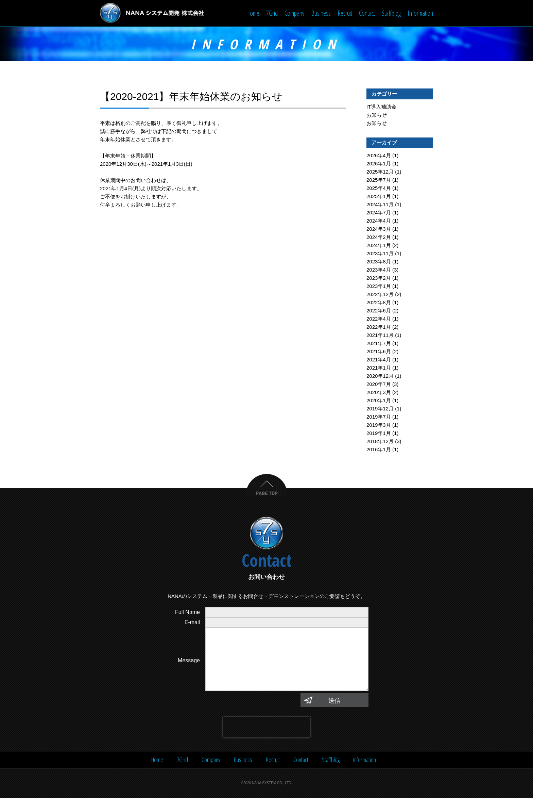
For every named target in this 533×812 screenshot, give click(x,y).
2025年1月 (378, 197)
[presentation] (266, 741)
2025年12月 (380, 172)
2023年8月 (378, 262)
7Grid (272, 13)
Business (321, 13)
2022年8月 (378, 303)
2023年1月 (378, 287)
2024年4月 (378, 221)
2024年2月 (378, 238)
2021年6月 (378, 352)
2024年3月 (378, 229)
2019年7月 (378, 417)
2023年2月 (378, 278)
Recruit (345, 13)
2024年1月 (378, 246)
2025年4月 (378, 189)
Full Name (187, 613)
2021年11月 (380, 336)
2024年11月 (380, 205)
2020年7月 (378, 385)
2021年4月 (378, 360)
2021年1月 (378, 368)
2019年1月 (378, 434)
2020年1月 (378, 401)
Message (189, 668)
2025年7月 (378, 180)
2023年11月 (380, 254)
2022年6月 (378, 311)
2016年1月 (378, 450)
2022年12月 (380, 295)
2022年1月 (378, 327)
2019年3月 (378, 425)
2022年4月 (378, 319)
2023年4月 (378, 270)
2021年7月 (378, 344)
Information (420, 13)
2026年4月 (378, 156)
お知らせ (376, 115)
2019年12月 (380, 409)
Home (252, 13)
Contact (367, 13)
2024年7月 (378, 213)
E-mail (192, 623)
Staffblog (391, 13)
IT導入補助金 (381, 107)
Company (294, 13)
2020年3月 (378, 393)
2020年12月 (380, 376)
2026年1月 (378, 164)
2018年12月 (380, 442)
